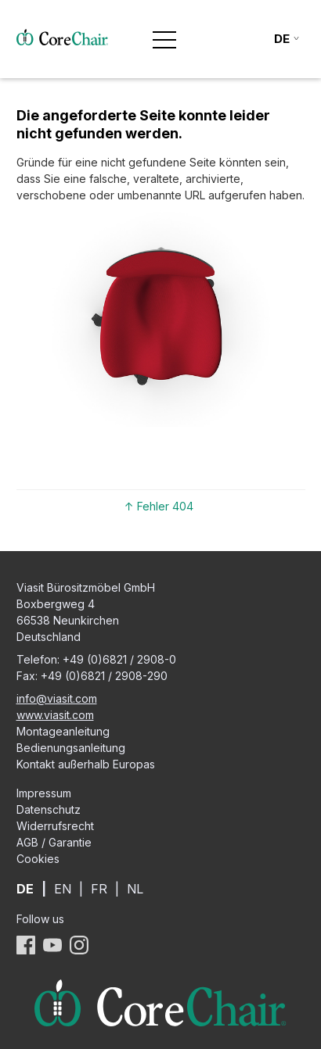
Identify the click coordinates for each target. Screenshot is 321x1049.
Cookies (38, 858)
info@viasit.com (56, 698)
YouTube (52, 945)
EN (62, 889)
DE (25, 889)
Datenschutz (48, 809)
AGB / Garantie (54, 842)
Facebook (25, 945)
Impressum (43, 793)
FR (99, 889)
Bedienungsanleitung (70, 747)
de (282, 38)
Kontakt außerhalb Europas (85, 764)
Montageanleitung (63, 731)
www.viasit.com (55, 714)
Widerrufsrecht (55, 825)
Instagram (79, 945)
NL (135, 889)
